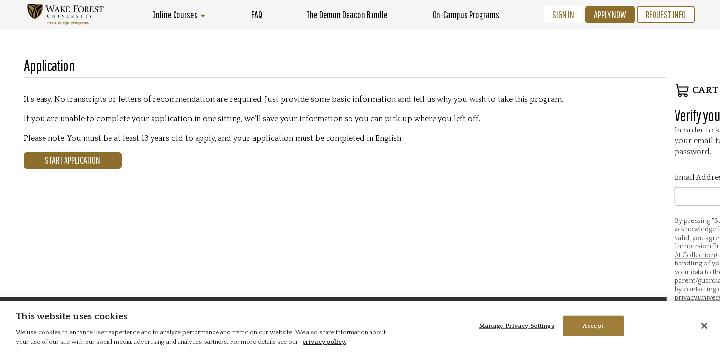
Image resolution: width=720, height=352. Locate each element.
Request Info (666, 14)
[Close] (704, 325)
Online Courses (179, 14)
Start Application (72, 160)
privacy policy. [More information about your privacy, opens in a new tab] (324, 341)
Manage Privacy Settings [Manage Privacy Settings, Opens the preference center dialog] (516, 325)
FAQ (256, 14)
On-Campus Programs (466, 14)
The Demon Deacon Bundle (347, 14)
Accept (593, 325)
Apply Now (610, 14)
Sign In (563, 14)
